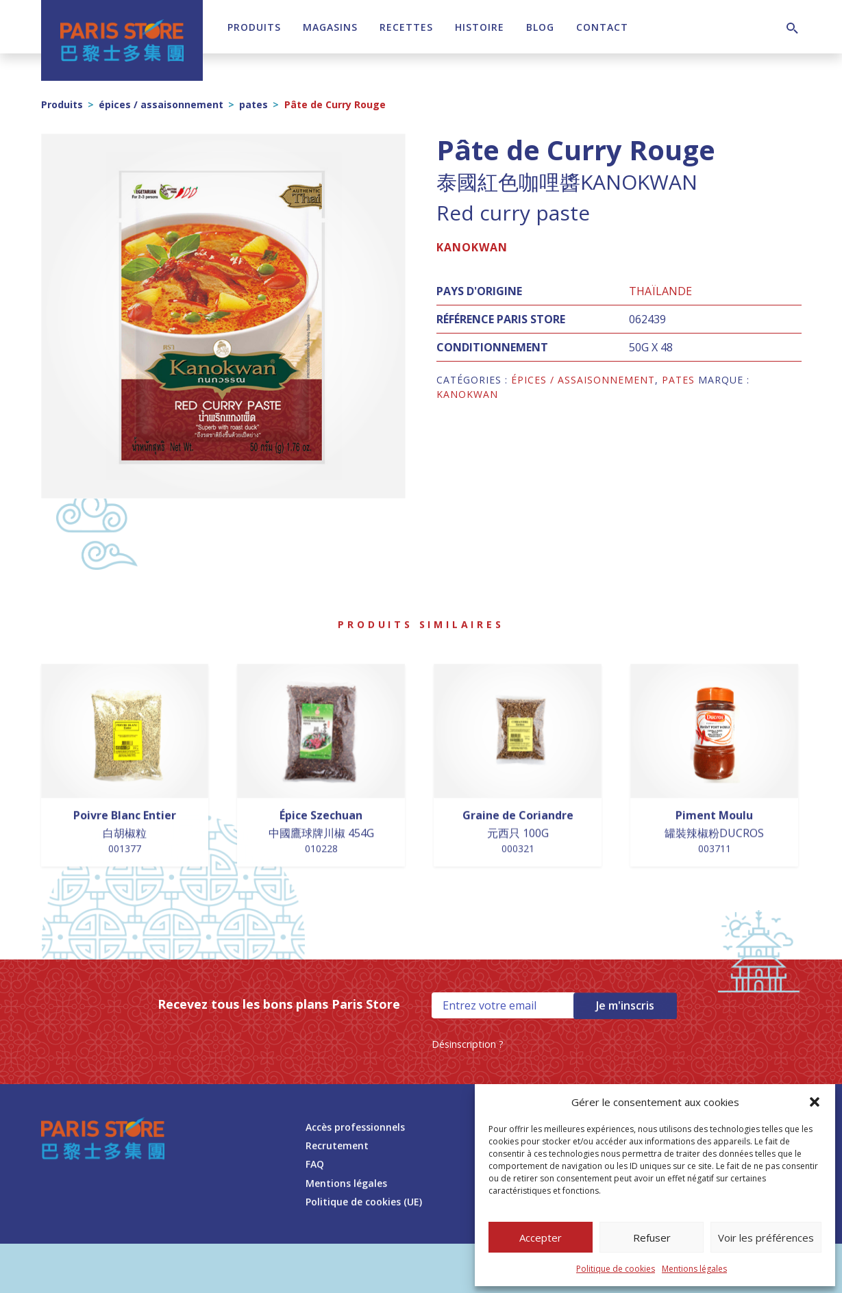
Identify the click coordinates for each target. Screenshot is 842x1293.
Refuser (652, 1237)
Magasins (330, 27)
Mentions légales (694, 1269)
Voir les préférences (766, 1237)
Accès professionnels (355, 1134)
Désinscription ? (468, 1044)
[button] (814, 1102)
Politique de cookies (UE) (364, 1209)
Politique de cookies (615, 1269)
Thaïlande (660, 291)
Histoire (479, 27)
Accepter (540, 1237)
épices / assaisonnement (161, 104)
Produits (254, 27)
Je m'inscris (625, 1013)
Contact (602, 27)
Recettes (406, 27)
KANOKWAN (472, 247)
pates (253, 104)
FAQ (315, 1171)
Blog (540, 27)
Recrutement (337, 1152)
